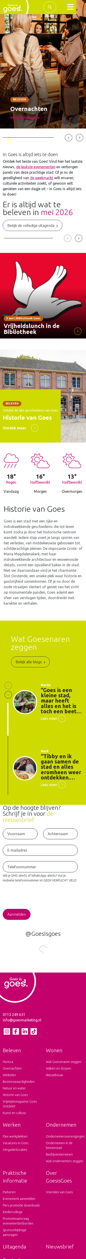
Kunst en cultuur (14, 1116)
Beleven (12, 1054)
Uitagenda (14, 1250)
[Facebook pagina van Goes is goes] (16, 1035)
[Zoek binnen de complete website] (49, 7)
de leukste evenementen (35, 167)
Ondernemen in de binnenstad (59, 1149)
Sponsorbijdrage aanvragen (14, 1236)
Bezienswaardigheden (19, 1085)
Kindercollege (12, 1215)
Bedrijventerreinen (59, 1158)
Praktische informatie (15, 1180)
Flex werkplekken (15, 1140)
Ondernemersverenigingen (64, 1140)
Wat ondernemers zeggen (64, 1164)
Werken (12, 1128)
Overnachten (12, 1072)
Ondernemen (61, 1128)
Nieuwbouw (54, 1078)
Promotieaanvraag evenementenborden (18, 1224)
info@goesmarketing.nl (22, 1023)
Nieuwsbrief (60, 1250)
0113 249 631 (14, 1018)
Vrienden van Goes (59, 1195)
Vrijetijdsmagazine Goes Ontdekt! (20, 1107)
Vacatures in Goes (16, 1146)
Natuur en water (14, 1092)
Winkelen (9, 1078)
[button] (70, 7)
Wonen (54, 1054)
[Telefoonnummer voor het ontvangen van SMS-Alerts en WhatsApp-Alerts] (40, 866)
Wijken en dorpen (58, 1072)
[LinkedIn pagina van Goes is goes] (25, 1035)
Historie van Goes (15, 1098)
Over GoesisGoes (59, 1180)
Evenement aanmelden (19, 1202)
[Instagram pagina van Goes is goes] (7, 1035)
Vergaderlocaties (15, 1153)
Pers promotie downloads (21, 1209)
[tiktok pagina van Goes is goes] (34, 1035)
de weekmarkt (41, 178)
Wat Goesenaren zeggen (63, 1065)
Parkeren (9, 1195)
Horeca (8, 1065)
